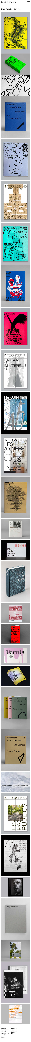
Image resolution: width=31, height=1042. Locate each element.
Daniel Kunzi (13, 1032)
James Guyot (13, 1031)
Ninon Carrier (13, 1028)
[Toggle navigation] (28, 2)
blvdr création (8, 2)
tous (12, 1033)
